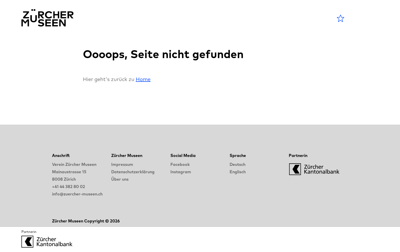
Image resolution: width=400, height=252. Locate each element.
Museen (207, 18)
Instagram (180, 171)
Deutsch (237, 164)
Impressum (122, 164)
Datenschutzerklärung (133, 171)
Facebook (180, 164)
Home (143, 79)
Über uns (120, 179)
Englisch (238, 171)
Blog (235, 18)
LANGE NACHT (274, 18)
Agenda (175, 18)
